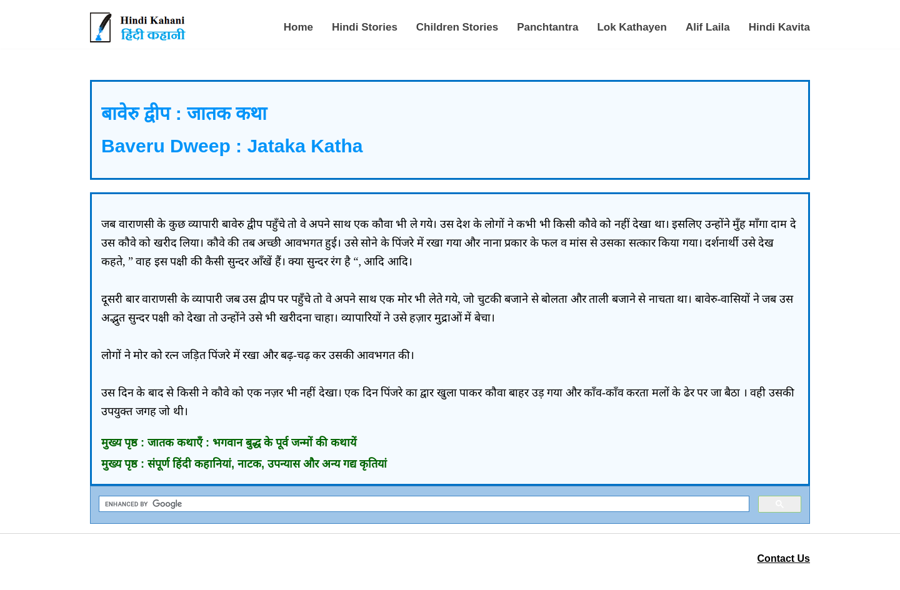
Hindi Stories (365, 27)
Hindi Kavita (779, 27)
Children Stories (457, 27)
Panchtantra (547, 27)
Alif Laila (708, 27)
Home (298, 27)
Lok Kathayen (631, 27)
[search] (423, 504)
